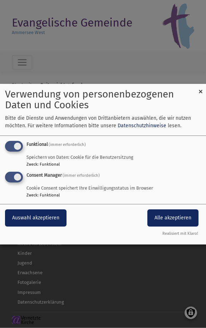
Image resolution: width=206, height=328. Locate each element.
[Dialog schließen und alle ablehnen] (200, 88)
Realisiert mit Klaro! (180, 233)
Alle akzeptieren (172, 218)
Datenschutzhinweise (142, 126)
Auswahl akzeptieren (35, 218)
